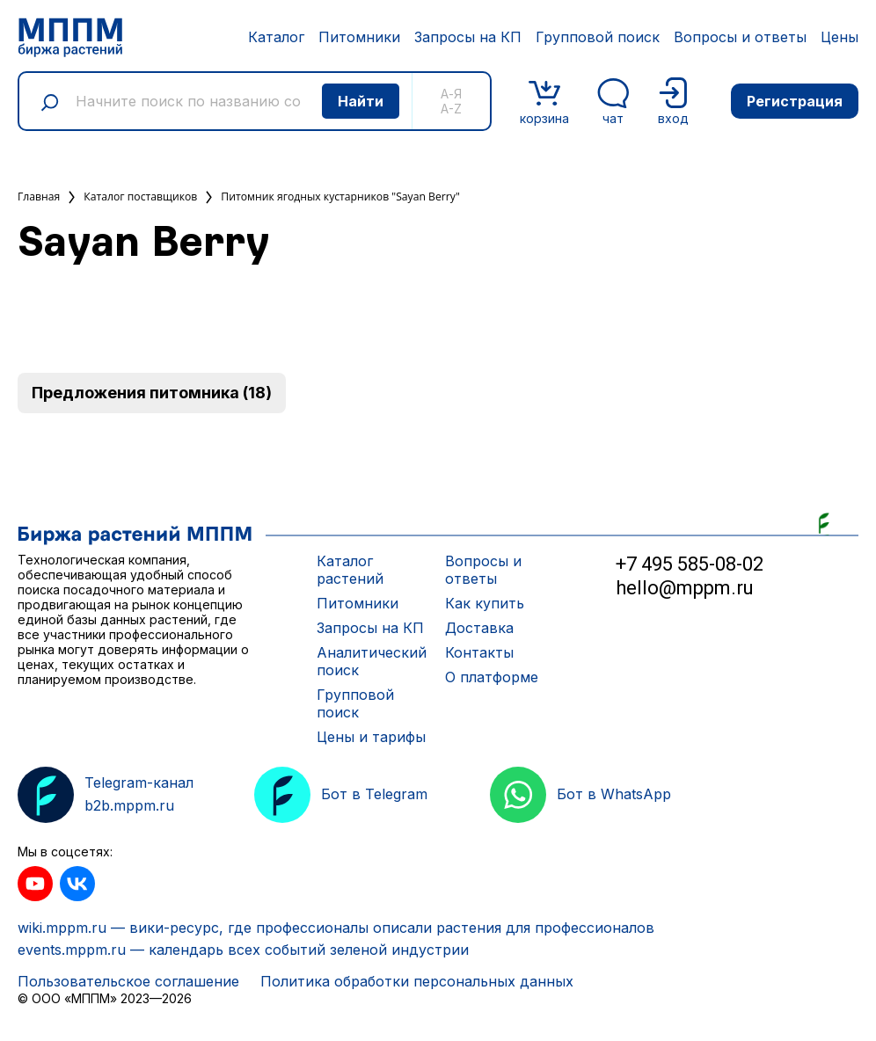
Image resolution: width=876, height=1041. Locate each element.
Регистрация (795, 101)
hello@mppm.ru (685, 588)
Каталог (276, 37)
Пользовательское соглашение (128, 981)
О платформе (491, 677)
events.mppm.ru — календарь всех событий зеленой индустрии (243, 949)
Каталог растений (350, 569)
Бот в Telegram (340, 795)
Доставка (479, 628)
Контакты (479, 652)
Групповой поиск (598, 37)
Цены (839, 37)
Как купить (484, 603)
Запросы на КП (468, 37)
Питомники (359, 37)
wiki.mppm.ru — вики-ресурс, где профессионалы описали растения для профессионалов (336, 927)
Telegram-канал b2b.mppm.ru (105, 795)
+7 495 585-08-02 (689, 564)
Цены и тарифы (371, 737)
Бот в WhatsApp (580, 795)
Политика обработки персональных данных (416, 981)
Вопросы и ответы (740, 37)
